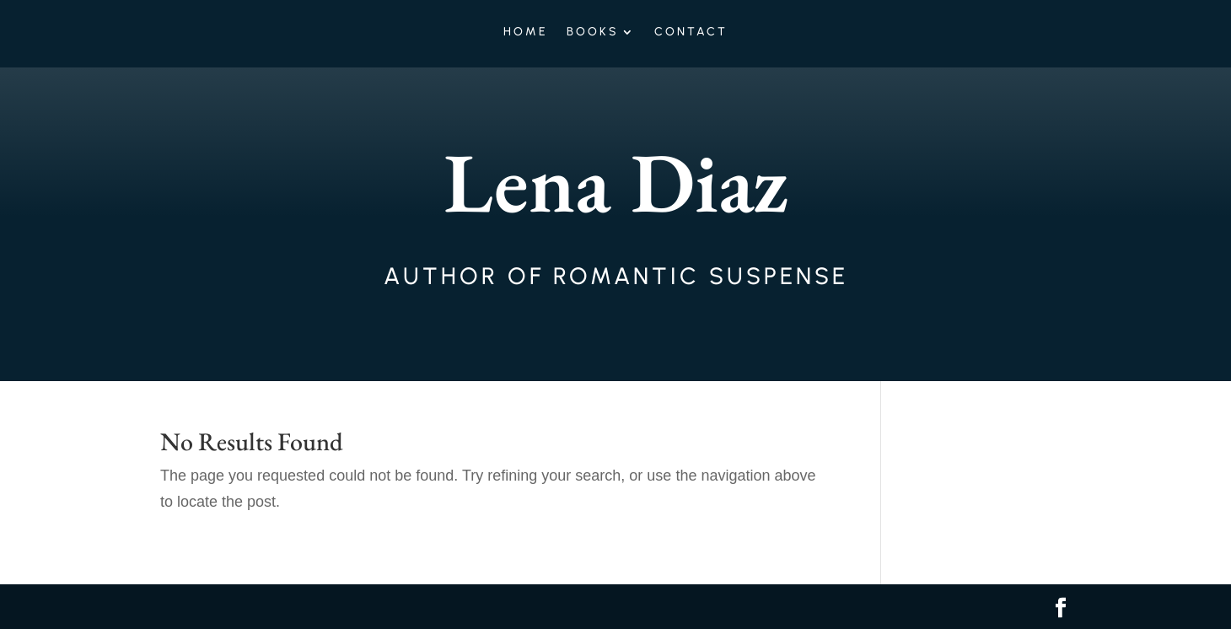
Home (525, 32)
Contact (691, 32)
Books (593, 32)
